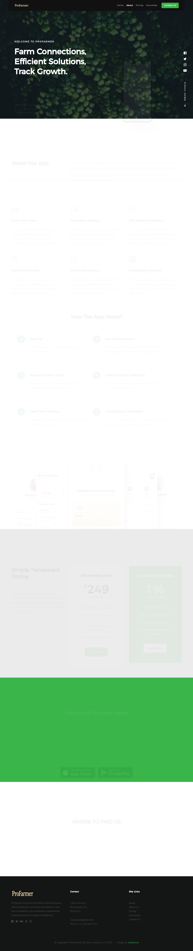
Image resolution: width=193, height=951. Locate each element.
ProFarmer (21, 5)
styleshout (133, 942)
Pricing (139, 5)
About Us (134, 907)
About (129, 5)
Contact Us (170, 5)
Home (120, 5)
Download (151, 5)
